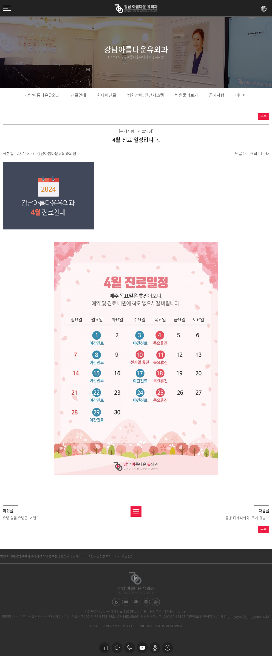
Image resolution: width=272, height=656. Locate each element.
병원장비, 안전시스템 (145, 95)
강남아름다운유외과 (42, 95)
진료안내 (78, 95)
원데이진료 (106, 95)
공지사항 (216, 95)
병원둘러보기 (186, 95)
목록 (263, 116)
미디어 (241, 95)
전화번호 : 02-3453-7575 (89, 616)
